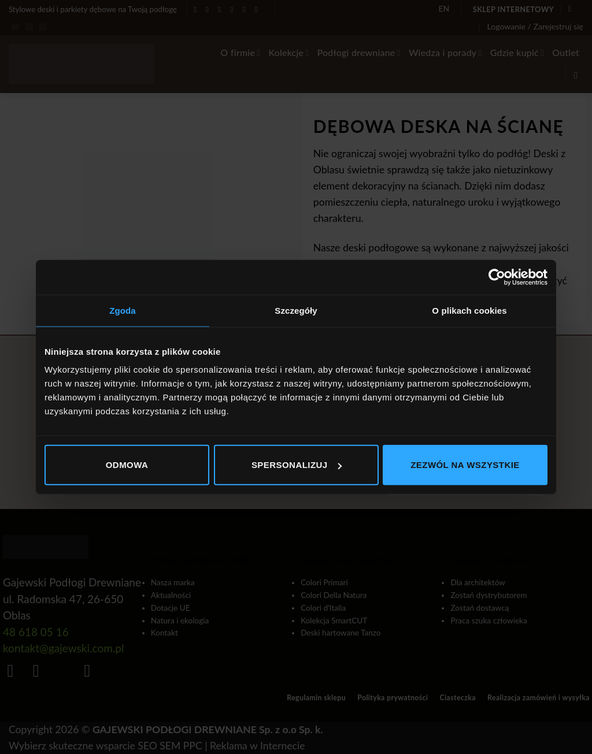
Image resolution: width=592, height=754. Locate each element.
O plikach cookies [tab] (469, 310)
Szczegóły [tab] (296, 310)
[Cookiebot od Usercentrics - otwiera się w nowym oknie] (496, 276)
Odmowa (127, 465)
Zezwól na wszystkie (465, 465)
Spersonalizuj (296, 465)
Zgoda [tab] (122, 310)
